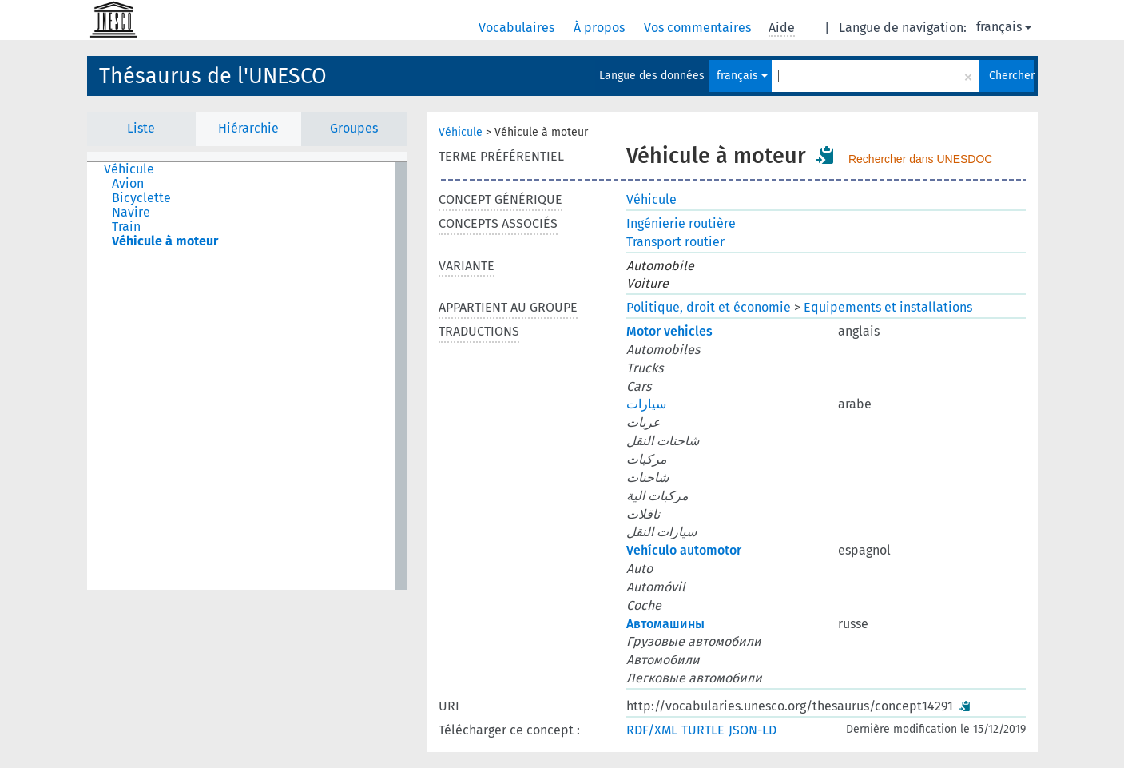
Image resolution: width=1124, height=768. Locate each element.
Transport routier (675, 241)
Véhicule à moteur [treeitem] (165, 241)
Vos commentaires (699, 27)
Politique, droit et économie (708, 307)
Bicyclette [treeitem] (141, 198)
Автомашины (665, 623)
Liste (141, 128)
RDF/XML (651, 730)
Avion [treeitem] (128, 184)
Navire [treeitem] (131, 212)
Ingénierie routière (681, 223)
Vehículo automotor (683, 550)
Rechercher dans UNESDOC (920, 159)
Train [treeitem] (126, 227)
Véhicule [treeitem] (129, 169)
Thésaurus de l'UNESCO (213, 76)
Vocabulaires (518, 27)
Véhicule (461, 132)
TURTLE (703, 730)
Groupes (354, 128)
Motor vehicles (669, 331)
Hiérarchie (248, 128)
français (1003, 26)
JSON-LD (752, 730)
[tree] (247, 376)
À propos (601, 27)
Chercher (1011, 75)
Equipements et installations (888, 307)
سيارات (646, 404)
